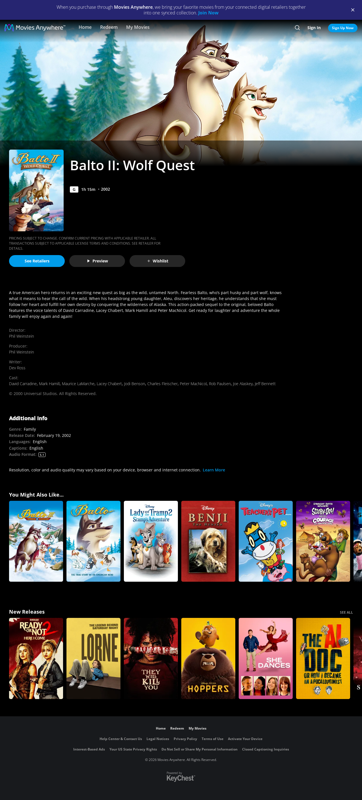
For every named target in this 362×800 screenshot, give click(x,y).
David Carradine (23, 383)
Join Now (208, 13)
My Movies (138, 27)
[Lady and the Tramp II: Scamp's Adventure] (151, 541)
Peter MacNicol (193, 383)
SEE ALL (346, 612)
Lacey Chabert (109, 383)
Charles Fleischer (162, 383)
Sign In (314, 27)
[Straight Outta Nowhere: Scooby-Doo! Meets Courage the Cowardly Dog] (323, 541)
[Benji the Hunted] (208, 541)
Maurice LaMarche (78, 383)
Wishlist (157, 261)
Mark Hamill (49, 383)
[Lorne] (93, 658)
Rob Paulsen (220, 383)
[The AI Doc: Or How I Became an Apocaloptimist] (323, 658)
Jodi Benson (134, 383)
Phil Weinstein (21, 336)
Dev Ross (17, 367)
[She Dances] (266, 658)
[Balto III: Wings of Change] (36, 541)
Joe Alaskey (243, 383)
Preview (97, 261)
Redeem (109, 27)
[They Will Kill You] (151, 658)
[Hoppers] (208, 658)
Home (85, 27)
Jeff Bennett (265, 383)
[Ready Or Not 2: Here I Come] (36, 658)
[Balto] (93, 541)
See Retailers (37, 261)
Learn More (214, 470)
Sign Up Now (343, 27)
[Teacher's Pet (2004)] (266, 541)
